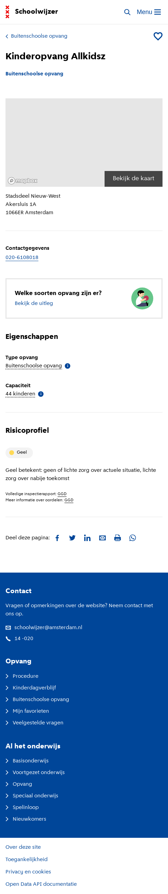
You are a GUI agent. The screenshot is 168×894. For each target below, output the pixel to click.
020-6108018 (21, 257)
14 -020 (19, 638)
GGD (62, 494)
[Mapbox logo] (23, 181)
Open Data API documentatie (41, 884)
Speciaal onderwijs (31, 796)
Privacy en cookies (28, 872)
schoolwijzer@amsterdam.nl (43, 627)
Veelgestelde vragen (34, 723)
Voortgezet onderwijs (35, 772)
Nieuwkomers (25, 819)
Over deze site (23, 847)
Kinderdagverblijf (30, 688)
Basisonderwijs (27, 761)
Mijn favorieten (27, 711)
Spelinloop (22, 807)
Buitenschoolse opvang (36, 36)
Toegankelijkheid (26, 859)
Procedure (21, 676)
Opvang (18, 784)
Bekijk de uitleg (34, 303)
